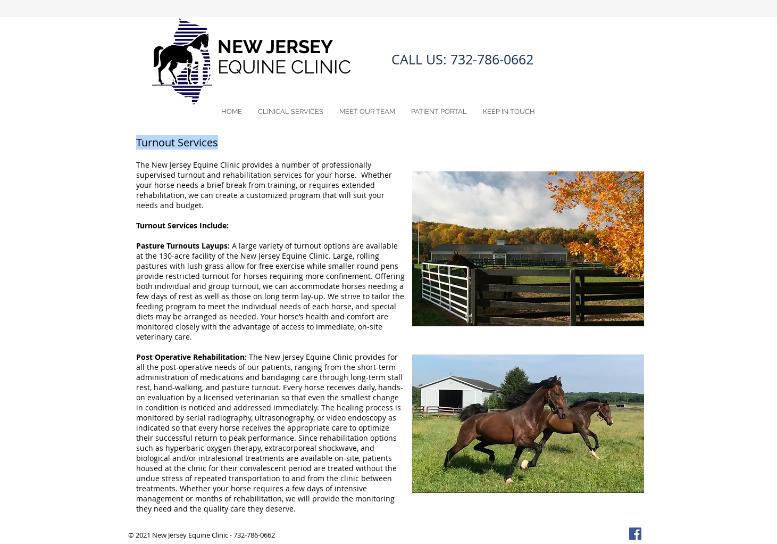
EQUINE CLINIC (287, 67)
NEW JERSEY (277, 46)
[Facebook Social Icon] (635, 533)
